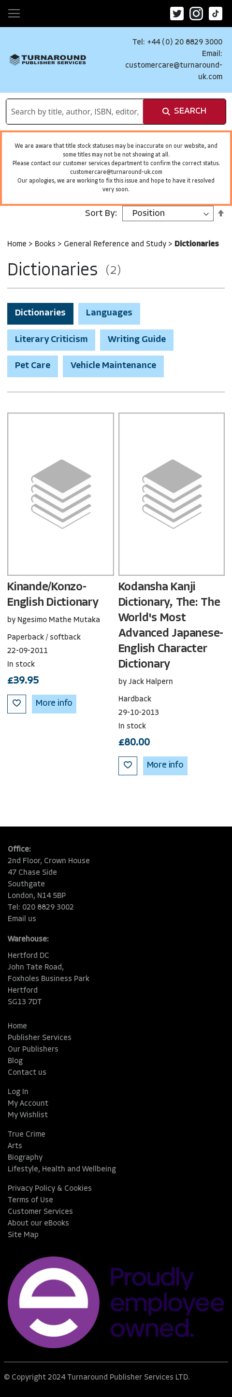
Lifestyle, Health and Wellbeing (62, 1169)
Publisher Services (40, 1038)
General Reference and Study (116, 244)
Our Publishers (33, 1050)
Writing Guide (137, 339)
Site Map (23, 1235)
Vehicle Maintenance (113, 366)
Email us (22, 919)
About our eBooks (38, 1223)
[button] (16, 704)
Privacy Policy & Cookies (50, 1189)
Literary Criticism (51, 339)
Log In (18, 1092)
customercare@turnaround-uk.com (116, 172)
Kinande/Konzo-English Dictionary (53, 595)
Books (46, 244)
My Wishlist (28, 1115)
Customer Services (40, 1212)
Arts (15, 1146)
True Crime (26, 1135)
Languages (109, 313)
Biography (25, 1158)
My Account (28, 1104)
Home (18, 244)
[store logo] (48, 60)
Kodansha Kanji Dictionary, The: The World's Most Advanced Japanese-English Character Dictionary (171, 626)
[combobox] (74, 111)
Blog (15, 1061)
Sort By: (101, 213)
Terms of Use (30, 1200)
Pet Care (32, 366)
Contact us (27, 1073)
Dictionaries (40, 313)
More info (54, 703)
